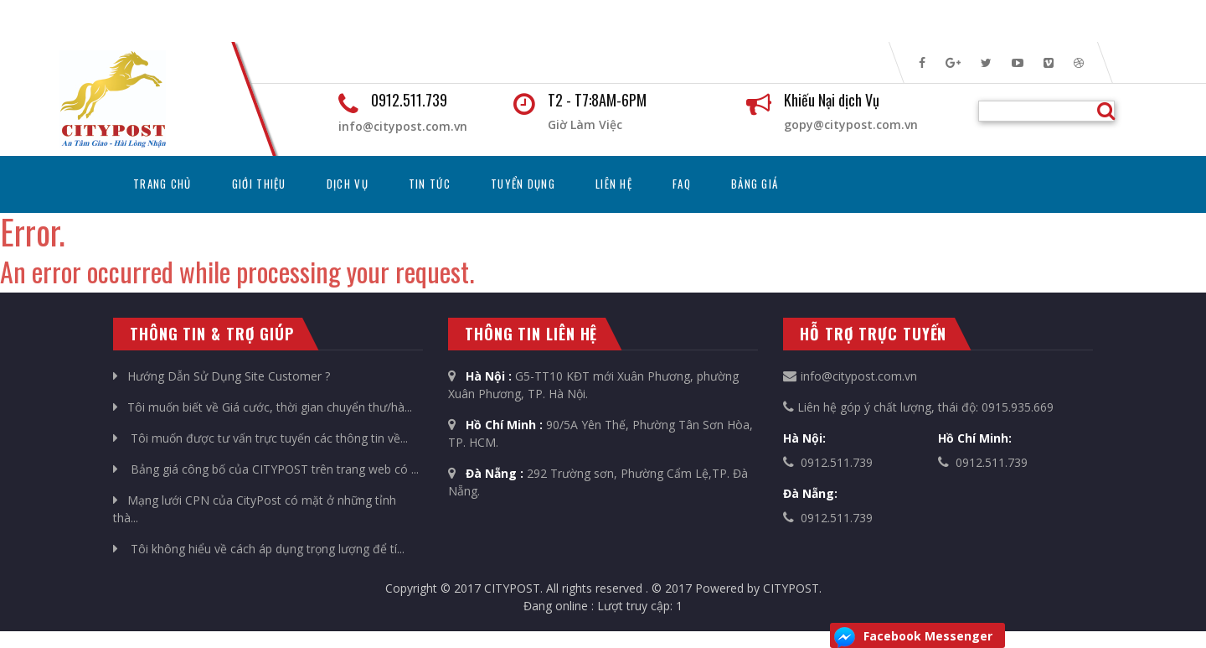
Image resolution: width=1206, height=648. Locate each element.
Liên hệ (613, 183)
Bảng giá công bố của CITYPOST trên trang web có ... (266, 469)
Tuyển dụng (523, 183)
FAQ (682, 183)
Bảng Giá (754, 183)
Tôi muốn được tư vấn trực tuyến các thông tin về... (260, 438)
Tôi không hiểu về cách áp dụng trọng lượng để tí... (259, 549)
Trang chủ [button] (172, 183)
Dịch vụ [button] (347, 183)
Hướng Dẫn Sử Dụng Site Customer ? (221, 376)
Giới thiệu (259, 183)
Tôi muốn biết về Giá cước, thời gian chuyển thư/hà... (262, 407)
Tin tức (430, 183)
